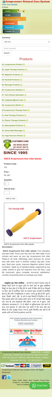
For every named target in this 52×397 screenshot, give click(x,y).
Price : (7, 172)
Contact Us (9, 31)
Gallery (25, 380)
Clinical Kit (9, 27)
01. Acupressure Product (13, 64)
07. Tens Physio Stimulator (14, 95)
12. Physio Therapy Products (15, 120)
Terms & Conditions (23, 384)
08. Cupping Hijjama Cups (14, 100)
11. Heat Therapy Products (14, 115)
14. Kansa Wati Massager (13, 130)
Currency (6, 38)
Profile (8, 15)
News (30, 380)
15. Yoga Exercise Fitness (13, 136)
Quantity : (8, 180)
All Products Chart (12, 19)
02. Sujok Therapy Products (14, 69)
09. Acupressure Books (12, 105)
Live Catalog (25, 382)
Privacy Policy (44, 380)
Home (7, 11)
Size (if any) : (9, 189)
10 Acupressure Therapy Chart (15, 110)
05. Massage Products (12, 85)
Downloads (9, 23)
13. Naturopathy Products (13, 125)
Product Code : (10, 164)
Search (7, 53)
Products (36, 380)
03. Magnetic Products (12, 75)
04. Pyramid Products (12, 80)
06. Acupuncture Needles (13, 90)
